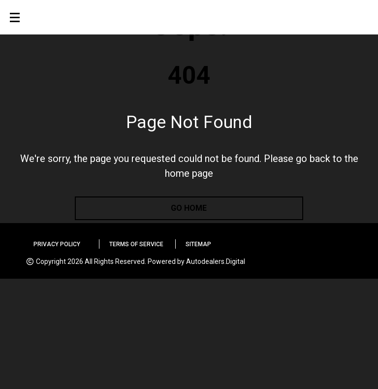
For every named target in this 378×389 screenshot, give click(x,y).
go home (189, 208)
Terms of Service (136, 244)
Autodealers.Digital (215, 261)
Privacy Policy (56, 244)
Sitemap (198, 244)
